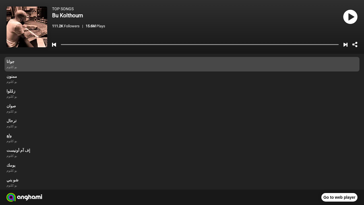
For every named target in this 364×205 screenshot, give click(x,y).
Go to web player (339, 197)
